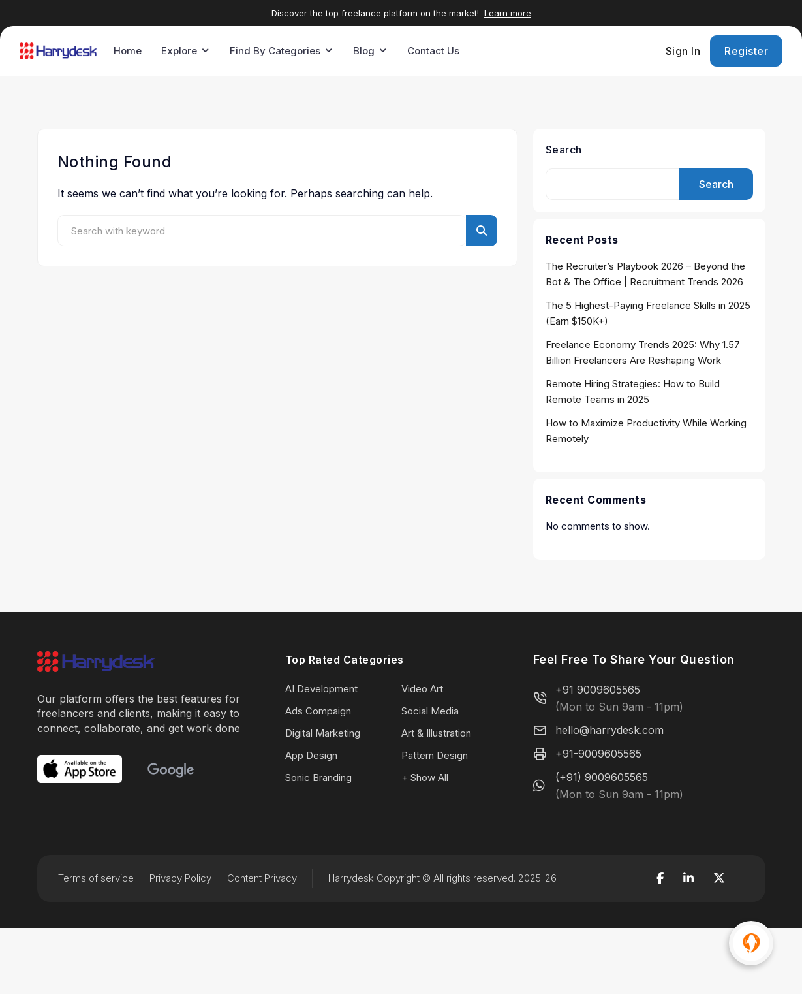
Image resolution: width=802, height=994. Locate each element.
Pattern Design (434, 755)
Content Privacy (262, 878)
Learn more (507, 13)
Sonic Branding (318, 777)
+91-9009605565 (598, 753)
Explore (179, 50)
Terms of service (96, 878)
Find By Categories (275, 50)
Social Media (430, 711)
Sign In (683, 50)
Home (128, 50)
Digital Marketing (322, 733)
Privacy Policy (180, 878)
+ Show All (424, 777)
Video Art (422, 688)
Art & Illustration (436, 733)
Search (564, 149)
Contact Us (433, 50)
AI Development (321, 688)
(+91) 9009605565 (601, 777)
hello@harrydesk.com (609, 730)
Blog (364, 50)
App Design (311, 755)
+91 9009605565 (597, 689)
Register (746, 50)
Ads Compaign (318, 711)
